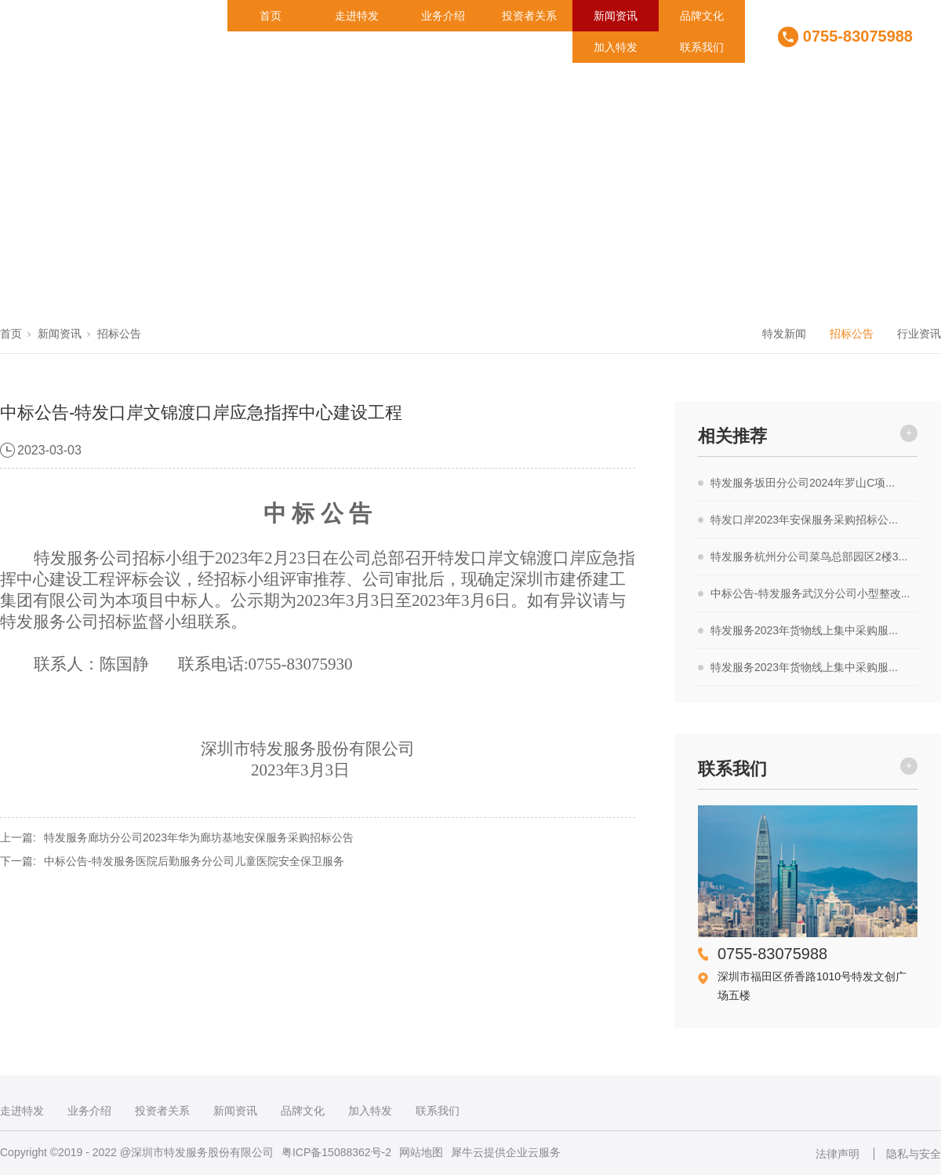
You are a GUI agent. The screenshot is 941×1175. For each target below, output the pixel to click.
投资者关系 (529, 15)
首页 (271, 15)
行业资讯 (919, 333)
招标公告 (119, 333)
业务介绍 (443, 15)
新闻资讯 (616, 15)
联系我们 (702, 47)
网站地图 (421, 1152)
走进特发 (357, 15)
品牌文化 (702, 15)
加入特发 (616, 47)
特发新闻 (784, 333)
